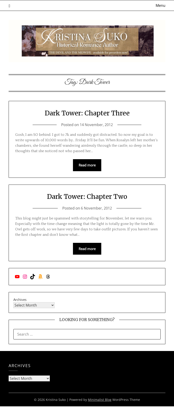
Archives (20, 300)
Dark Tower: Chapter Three (87, 112)
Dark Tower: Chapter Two (87, 196)
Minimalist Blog (99, 400)
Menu (160, 5)
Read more (87, 165)
